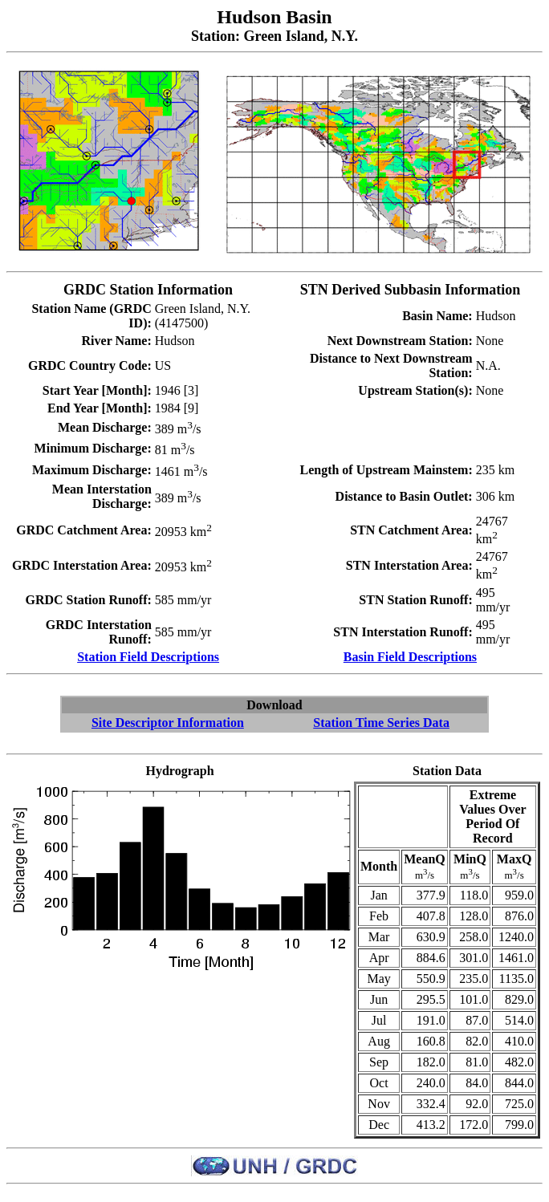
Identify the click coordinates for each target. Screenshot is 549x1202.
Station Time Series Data (381, 722)
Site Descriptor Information (168, 722)
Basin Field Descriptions (410, 657)
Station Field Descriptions (148, 657)
